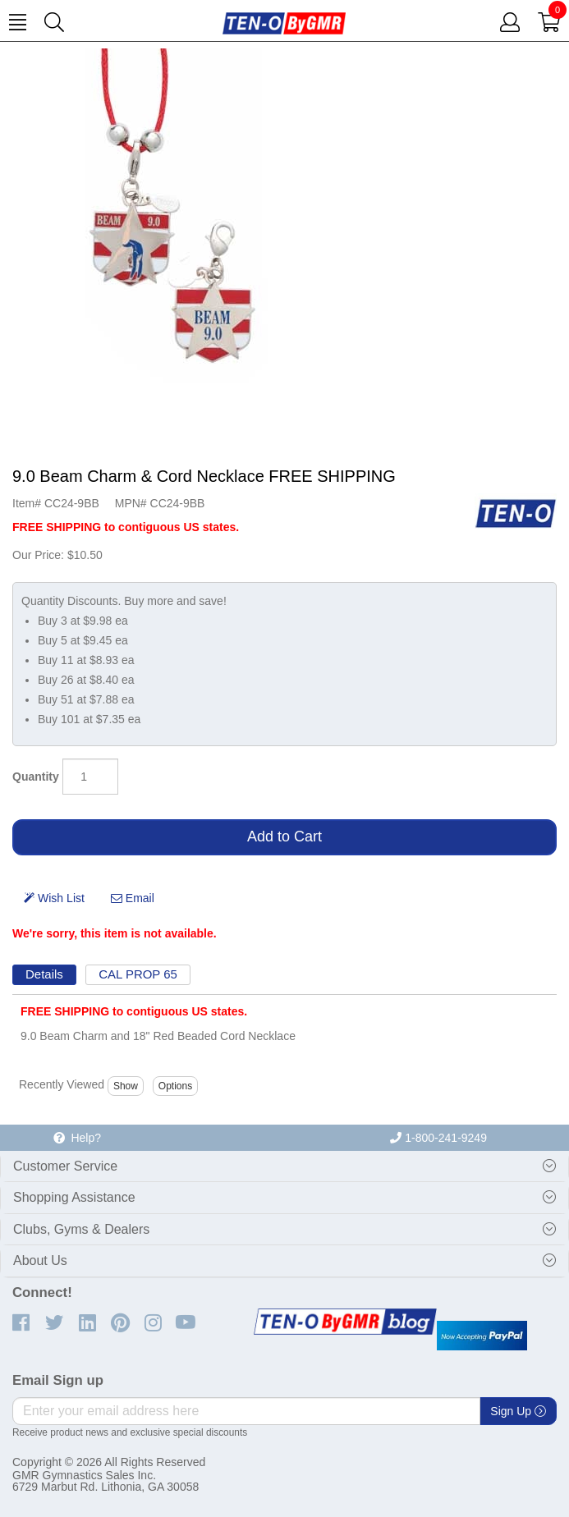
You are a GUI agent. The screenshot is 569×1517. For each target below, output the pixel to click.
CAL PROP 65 (138, 974)
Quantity (35, 776)
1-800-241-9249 (438, 1137)
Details (44, 974)
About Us (40, 1260)
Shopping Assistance (74, 1197)
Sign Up (518, 1411)
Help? (77, 1137)
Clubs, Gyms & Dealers (81, 1229)
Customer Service (65, 1166)
